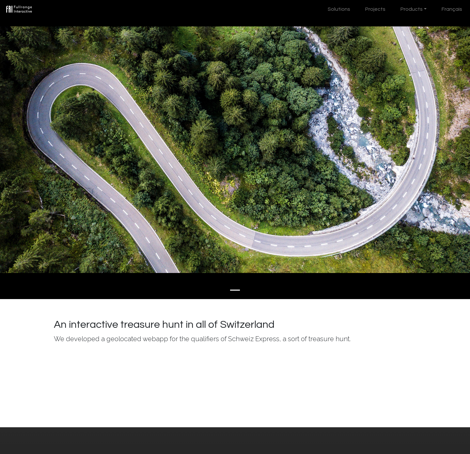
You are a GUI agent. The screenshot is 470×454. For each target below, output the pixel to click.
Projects (375, 9)
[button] (35, 149)
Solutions (339, 9)
